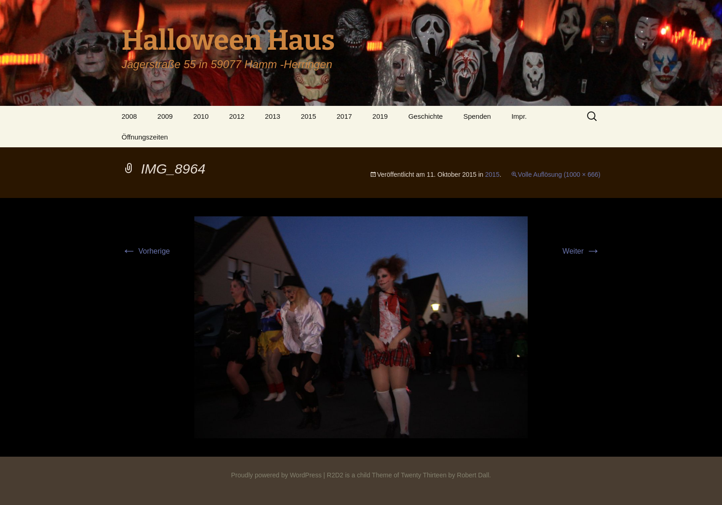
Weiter (581, 251)
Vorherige (146, 251)
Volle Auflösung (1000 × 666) (559, 174)
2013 (272, 116)
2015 (308, 116)
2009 (165, 116)
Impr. (519, 116)
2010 (201, 116)
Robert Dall (473, 475)
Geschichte (425, 116)
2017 (344, 116)
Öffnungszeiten (145, 137)
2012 (236, 116)
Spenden (477, 116)
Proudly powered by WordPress (276, 475)
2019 (380, 116)
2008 (129, 116)
